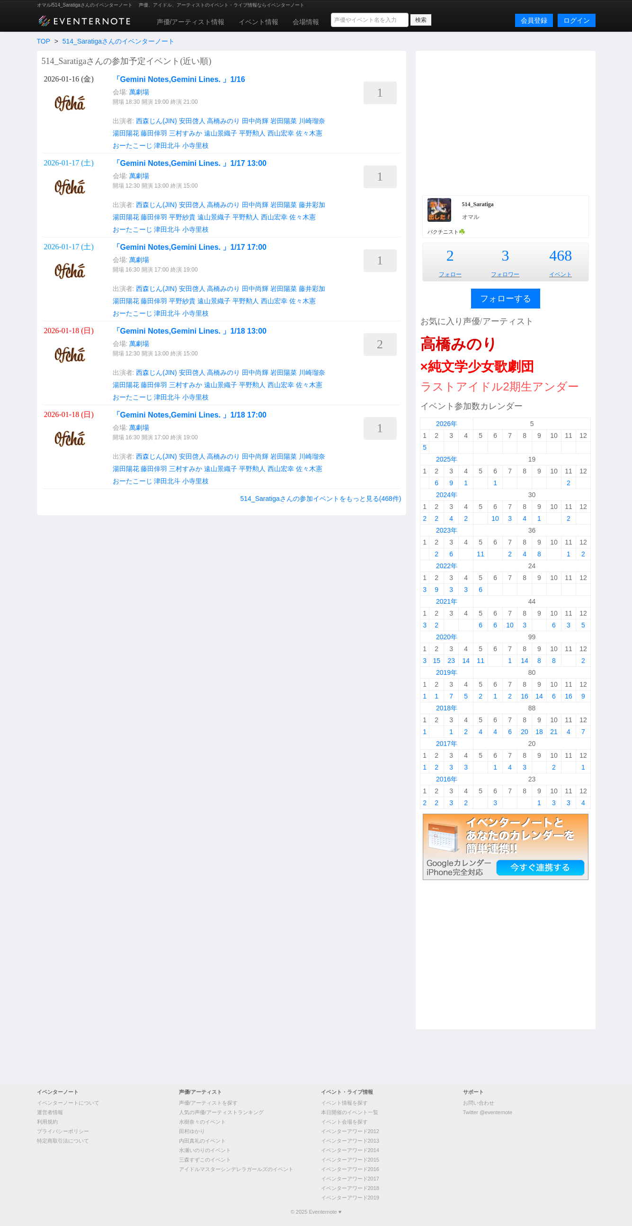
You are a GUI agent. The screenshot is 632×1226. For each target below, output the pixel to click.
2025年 (446, 459)
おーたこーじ (132, 145)
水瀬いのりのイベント (205, 1150)
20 (524, 732)
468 (560, 255)
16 (524, 696)
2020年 (446, 637)
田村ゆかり (192, 1131)
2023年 (446, 530)
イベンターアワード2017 (350, 1178)
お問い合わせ (478, 1103)
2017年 (446, 743)
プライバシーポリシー (63, 1131)
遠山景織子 (220, 133)
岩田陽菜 (283, 121)
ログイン (576, 20)
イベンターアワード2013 (350, 1141)
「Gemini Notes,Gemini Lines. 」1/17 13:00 (190, 163)
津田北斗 (167, 145)
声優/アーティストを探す (208, 1103)
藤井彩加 (312, 205)
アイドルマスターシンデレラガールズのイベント (236, 1169)
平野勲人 (252, 133)
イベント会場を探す (344, 1122)
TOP (43, 41)
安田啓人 (192, 121)
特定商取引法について (63, 1141)
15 (436, 660)
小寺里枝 (195, 145)
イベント (560, 274)
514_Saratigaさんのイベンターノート (118, 41)
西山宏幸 (280, 133)
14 (466, 660)
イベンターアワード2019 (350, 1197)
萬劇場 (139, 92)
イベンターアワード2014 (350, 1150)
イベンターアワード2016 (350, 1169)
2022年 (446, 566)
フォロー (450, 274)
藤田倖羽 (154, 133)
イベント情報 (258, 22)
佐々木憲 (309, 133)
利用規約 (47, 1122)
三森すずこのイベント (205, 1159)
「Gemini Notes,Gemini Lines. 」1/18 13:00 (190, 331)
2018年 (446, 708)
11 (480, 554)
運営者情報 (50, 1112)
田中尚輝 (255, 121)
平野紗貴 (182, 217)
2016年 (446, 779)
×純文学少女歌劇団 (477, 366)
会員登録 (534, 20)
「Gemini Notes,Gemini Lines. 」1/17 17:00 (190, 247)
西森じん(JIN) (156, 121)
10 (495, 518)
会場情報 (306, 22)
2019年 (446, 672)
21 (554, 732)
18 (539, 732)
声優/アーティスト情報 (191, 22)
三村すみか (185, 133)
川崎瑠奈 (312, 121)
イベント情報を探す (344, 1103)
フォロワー (505, 274)
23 (451, 660)
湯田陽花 (126, 133)
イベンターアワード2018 (350, 1188)
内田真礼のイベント (202, 1141)
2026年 (446, 423)
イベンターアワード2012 (350, 1131)
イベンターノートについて (68, 1103)
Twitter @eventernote (488, 1112)
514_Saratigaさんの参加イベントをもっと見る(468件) (320, 498)
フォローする (505, 298)
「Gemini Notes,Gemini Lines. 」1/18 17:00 (190, 415)
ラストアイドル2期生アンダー (499, 386)
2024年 (446, 495)
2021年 (446, 601)
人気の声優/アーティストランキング (221, 1112)
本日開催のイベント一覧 (349, 1112)
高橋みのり (223, 121)
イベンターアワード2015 (350, 1159)
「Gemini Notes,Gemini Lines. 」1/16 (179, 79)
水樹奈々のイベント (202, 1122)
